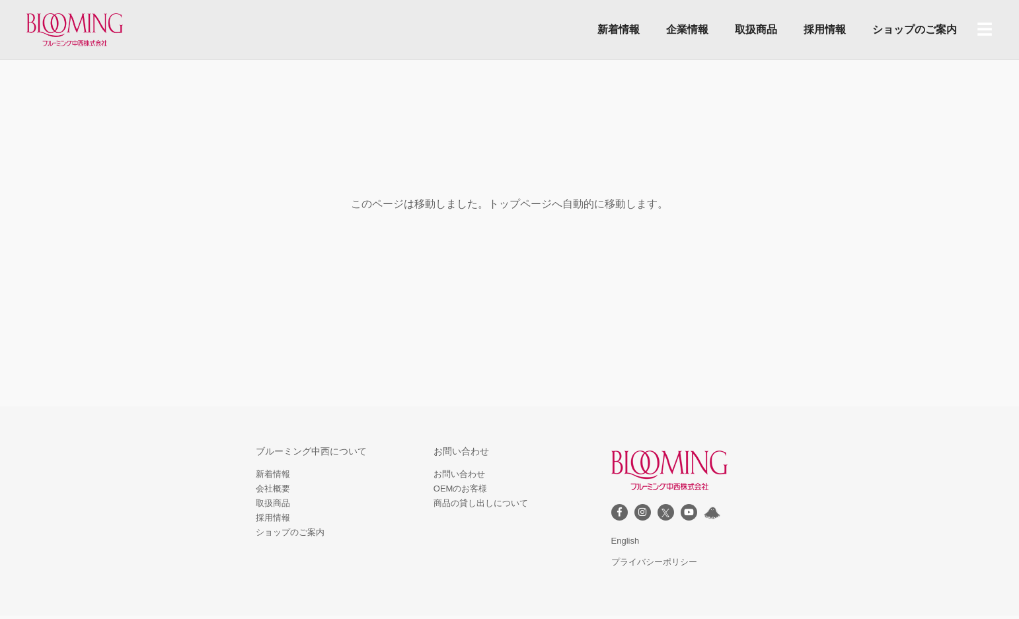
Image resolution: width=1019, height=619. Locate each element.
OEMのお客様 (461, 488)
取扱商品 (756, 29)
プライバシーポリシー (654, 562)
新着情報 (618, 29)
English (625, 541)
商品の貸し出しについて (481, 503)
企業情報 (687, 29)
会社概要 (273, 488)
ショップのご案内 (914, 29)
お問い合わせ (459, 474)
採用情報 (825, 29)
